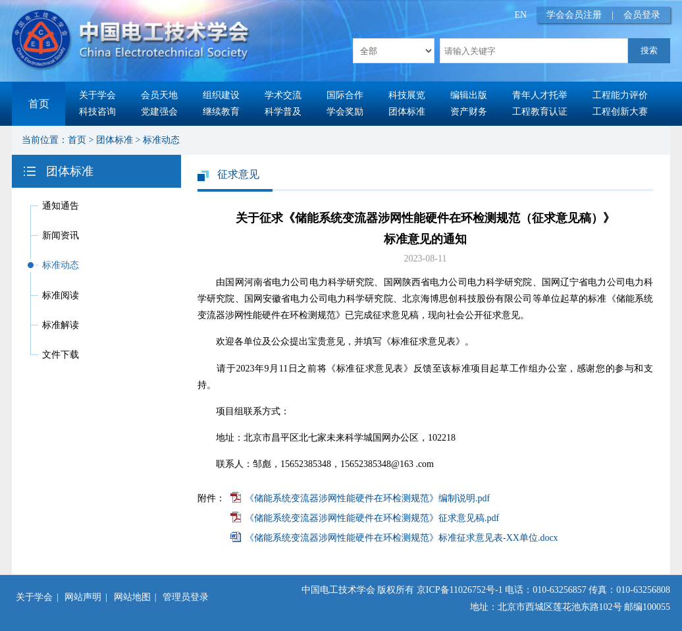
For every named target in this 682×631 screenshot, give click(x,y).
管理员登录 (186, 597)
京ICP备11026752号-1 (460, 590)
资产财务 (468, 112)
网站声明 (83, 597)
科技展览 (406, 95)
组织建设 (221, 95)
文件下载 (60, 355)
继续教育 (221, 112)
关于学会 (97, 95)
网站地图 (132, 597)
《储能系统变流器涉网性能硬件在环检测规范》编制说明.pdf (367, 498)
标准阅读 (60, 295)
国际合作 (345, 95)
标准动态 (161, 140)
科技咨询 (97, 112)
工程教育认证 (539, 112)
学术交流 (283, 95)
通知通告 (60, 206)
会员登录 (641, 15)
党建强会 (159, 112)
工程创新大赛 (620, 112)
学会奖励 (345, 112)
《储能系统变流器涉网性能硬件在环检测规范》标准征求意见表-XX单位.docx (401, 538)
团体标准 (406, 112)
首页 (38, 103)
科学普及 (283, 112)
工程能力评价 (620, 95)
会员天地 (159, 95)
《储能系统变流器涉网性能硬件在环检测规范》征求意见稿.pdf (372, 518)
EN (521, 15)
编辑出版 (468, 95)
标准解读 (60, 325)
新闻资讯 (60, 235)
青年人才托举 (539, 95)
